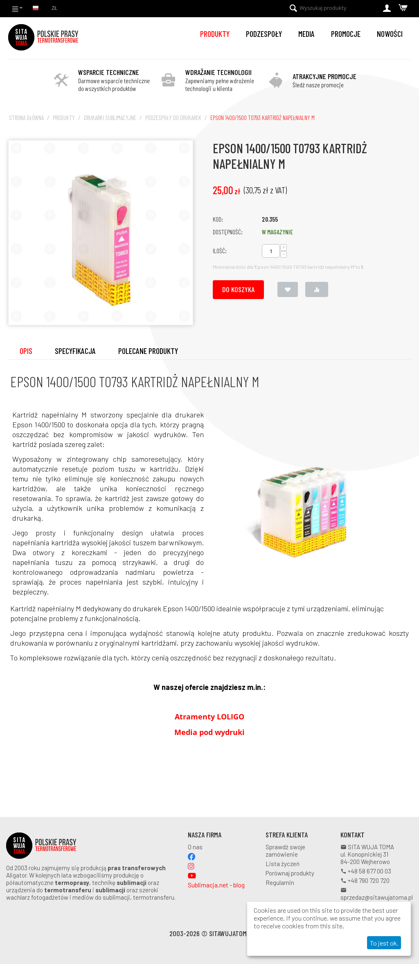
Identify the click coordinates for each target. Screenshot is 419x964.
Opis (26, 351)
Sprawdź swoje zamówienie (285, 850)
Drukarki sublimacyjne (110, 117)
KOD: (218, 219)
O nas (195, 847)
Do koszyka (238, 289)
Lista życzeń (283, 863)
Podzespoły (264, 34)
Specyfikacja (75, 351)
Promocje (345, 34)
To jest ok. (384, 943)
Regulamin (280, 882)
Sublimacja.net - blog (216, 885)
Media (306, 34)
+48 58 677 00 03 (365, 871)
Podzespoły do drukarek (173, 117)
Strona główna (26, 117)
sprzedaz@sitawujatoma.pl (376, 894)
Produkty (215, 34)
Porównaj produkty (290, 873)
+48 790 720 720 (365, 880)
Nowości (390, 34)
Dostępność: (228, 232)
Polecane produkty (148, 351)
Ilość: (220, 250)
